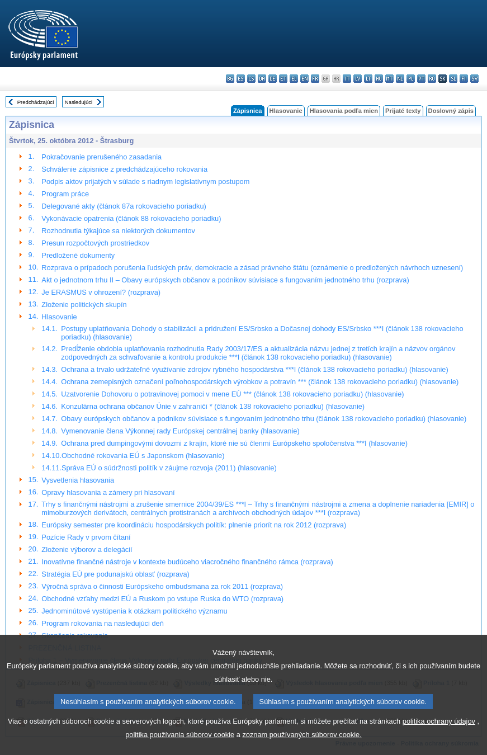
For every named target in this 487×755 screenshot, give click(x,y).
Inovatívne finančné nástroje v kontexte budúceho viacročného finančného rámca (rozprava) (187, 562)
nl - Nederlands (400, 78)
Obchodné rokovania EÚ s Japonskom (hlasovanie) (143, 455)
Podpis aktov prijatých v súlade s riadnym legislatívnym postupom (145, 181)
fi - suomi (464, 78)
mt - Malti (389, 78)
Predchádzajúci (35, 102)
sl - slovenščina (453, 78)
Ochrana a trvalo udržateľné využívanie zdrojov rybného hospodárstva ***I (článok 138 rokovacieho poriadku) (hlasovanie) (254, 369)
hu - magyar (379, 78)
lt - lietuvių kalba (368, 78)
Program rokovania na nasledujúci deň (102, 623)
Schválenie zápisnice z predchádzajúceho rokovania (124, 169)
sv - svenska (474, 78)
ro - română (432, 78)
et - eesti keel (283, 78)
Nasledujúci (79, 102)
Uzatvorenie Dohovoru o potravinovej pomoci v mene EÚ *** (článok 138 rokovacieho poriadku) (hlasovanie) (232, 394)
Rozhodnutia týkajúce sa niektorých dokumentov (118, 230)
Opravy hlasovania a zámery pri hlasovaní (107, 492)
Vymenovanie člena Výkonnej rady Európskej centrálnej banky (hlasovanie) (180, 431)
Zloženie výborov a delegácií (86, 549)
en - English (304, 78)
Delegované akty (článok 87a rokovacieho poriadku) (123, 206)
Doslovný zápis (451, 110)
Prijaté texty (402, 110)
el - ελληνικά (294, 78)
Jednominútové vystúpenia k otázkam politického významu (134, 611)
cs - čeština (251, 78)
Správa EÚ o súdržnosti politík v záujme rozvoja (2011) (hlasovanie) (169, 468)
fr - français (315, 78)
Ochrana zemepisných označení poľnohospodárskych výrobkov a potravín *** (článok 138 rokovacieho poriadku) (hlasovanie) (259, 382)
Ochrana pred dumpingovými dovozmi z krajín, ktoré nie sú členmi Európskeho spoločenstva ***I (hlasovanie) (234, 443)
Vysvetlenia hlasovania (77, 480)
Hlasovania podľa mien (344, 110)
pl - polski (410, 78)
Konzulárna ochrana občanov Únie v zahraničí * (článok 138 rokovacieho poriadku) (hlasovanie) (213, 406)
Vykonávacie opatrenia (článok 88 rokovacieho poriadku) (131, 218)
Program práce (65, 194)
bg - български (230, 78)
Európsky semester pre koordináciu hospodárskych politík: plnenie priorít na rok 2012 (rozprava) (193, 525)
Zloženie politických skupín (83, 304)
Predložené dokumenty (78, 255)
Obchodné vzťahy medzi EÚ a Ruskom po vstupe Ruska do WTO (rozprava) (162, 598)
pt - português (421, 78)
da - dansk (262, 78)
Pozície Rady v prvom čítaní (85, 537)
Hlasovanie (285, 110)
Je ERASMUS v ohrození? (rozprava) (100, 292)
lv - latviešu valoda (357, 78)
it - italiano (347, 78)
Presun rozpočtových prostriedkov (95, 243)
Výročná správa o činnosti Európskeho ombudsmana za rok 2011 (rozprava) (162, 586)
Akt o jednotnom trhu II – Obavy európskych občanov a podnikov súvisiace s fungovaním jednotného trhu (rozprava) (225, 280)
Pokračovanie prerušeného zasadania (101, 157)
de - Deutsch (272, 78)
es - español (241, 78)
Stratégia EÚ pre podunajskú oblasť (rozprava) (115, 574)
